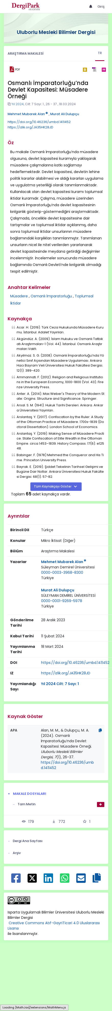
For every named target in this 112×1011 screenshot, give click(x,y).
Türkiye (47, 577)
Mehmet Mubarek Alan (28, 114)
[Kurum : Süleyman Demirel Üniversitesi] (68, 567)
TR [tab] (100, 53)
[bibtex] (85, 69)
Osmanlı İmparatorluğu (51, 296)
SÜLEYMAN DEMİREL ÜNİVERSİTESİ (68, 595)
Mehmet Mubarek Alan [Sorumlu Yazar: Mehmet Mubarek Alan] (63, 561)
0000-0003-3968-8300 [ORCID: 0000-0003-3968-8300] (62, 572)
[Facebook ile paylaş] (16, 880)
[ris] (94, 69)
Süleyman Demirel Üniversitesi (68, 567)
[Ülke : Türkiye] (47, 578)
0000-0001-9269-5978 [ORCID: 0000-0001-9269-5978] (61, 600)
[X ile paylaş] (32, 878)
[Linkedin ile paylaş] (48, 880)
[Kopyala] (100, 730)
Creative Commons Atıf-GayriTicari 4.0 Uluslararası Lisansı (54, 925)
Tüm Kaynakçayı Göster (53, 486)
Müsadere (19, 296)
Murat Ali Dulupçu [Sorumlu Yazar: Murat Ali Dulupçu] (57, 590)
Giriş (101, 6)
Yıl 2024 (17, 104)
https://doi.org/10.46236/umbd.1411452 (39, 122)
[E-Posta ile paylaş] (81, 880)
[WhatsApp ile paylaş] (64, 880)
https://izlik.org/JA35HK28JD (30, 127)
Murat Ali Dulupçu (64, 114)
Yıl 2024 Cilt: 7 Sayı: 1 (60, 683)
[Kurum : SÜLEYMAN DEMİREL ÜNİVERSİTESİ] (68, 595)
